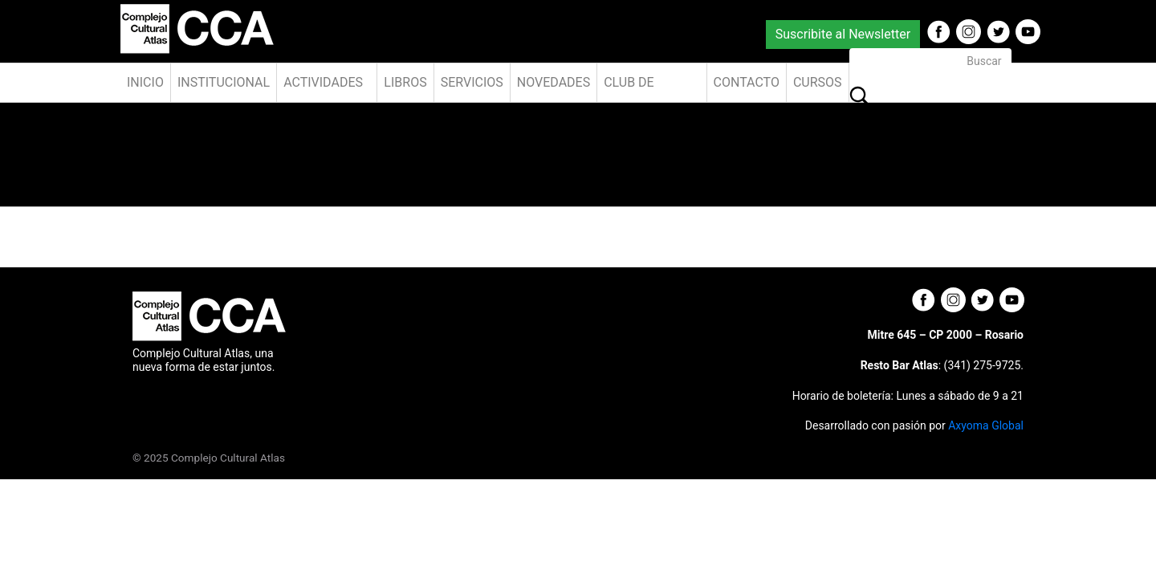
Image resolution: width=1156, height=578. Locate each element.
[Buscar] (930, 61)
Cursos (817, 82)
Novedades (553, 82)
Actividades (323, 82)
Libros (405, 82)
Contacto (746, 82)
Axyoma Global (986, 425)
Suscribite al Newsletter (842, 34)
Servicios (472, 82)
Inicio (145, 82)
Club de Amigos (629, 88)
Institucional (223, 82)
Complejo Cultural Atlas (228, 457)
